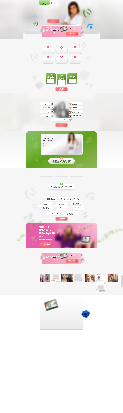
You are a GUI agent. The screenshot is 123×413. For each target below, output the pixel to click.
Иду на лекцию (61, 219)
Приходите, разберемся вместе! (61, 89)
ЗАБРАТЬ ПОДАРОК (72, 33)
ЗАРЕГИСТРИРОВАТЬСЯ (53, 20)
